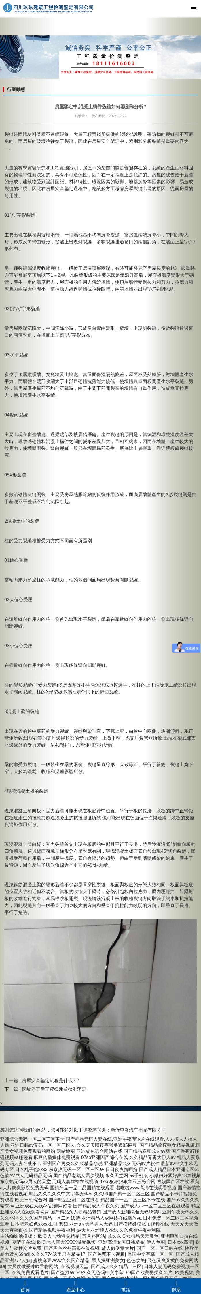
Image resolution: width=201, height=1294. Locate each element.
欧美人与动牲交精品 (58, 1236)
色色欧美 (135, 1260)
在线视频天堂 (74, 1266)
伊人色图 (156, 1242)
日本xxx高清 (180, 1242)
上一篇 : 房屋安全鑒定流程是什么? (40, 1080)
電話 (125, 1286)
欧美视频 (184, 1272)
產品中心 (75, 1286)
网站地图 (65, 1151)
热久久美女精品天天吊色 (133, 1236)
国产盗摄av (62, 1272)
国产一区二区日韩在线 (159, 1248)
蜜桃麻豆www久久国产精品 (61, 1260)
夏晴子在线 (23, 1242)
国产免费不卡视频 (106, 1254)
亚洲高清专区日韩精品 (121, 1242)
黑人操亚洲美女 (108, 1260)
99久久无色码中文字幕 (100, 1272)
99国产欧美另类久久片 (149, 1272)
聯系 (176, 1286)
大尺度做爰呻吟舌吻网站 (32, 1266)
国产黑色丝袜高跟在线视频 (71, 1248)
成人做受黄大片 (118, 1248)
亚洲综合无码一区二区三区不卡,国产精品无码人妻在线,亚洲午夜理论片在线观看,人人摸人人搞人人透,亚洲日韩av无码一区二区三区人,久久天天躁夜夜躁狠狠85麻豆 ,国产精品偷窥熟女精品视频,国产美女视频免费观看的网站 (100, 1145)
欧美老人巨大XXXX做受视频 (66, 1242)
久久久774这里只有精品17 (58, 1254)
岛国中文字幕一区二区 (150, 1254)
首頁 (25, 1286)
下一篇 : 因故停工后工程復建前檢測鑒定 (45, 1089)
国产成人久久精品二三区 (116, 1266)
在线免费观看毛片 (30, 1272)
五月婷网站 (93, 1236)
